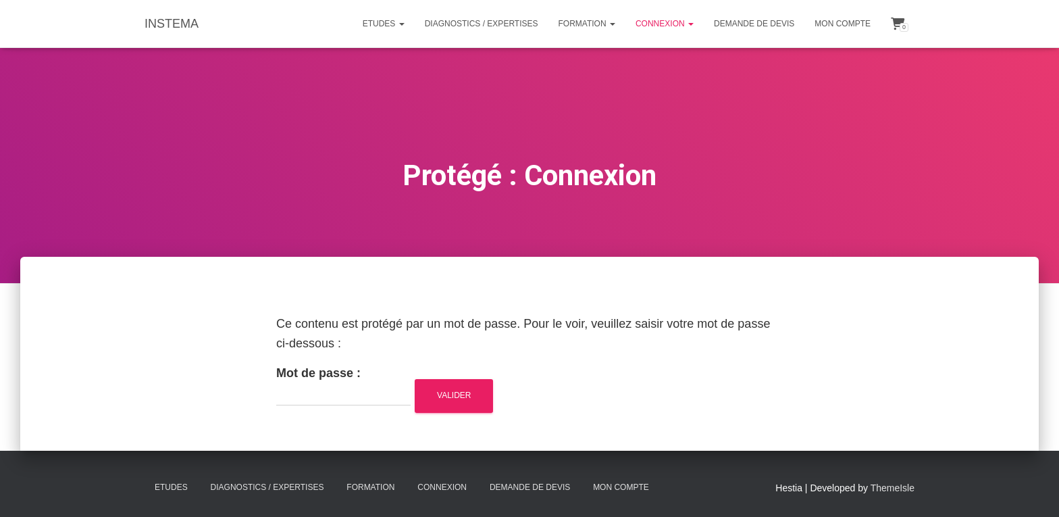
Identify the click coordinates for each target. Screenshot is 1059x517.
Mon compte (843, 23)
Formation (587, 23)
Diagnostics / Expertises (481, 23)
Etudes (384, 23)
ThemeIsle (892, 488)
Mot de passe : (343, 386)
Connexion (665, 23)
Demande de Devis (754, 23)
